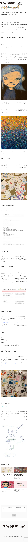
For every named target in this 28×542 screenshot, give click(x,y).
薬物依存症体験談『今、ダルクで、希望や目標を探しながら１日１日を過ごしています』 (20, 476)
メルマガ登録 (23, 531)
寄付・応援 (16, 531)
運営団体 (4, 531)
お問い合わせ (10, 531)
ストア (14, 532)
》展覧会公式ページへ (6, 406)
